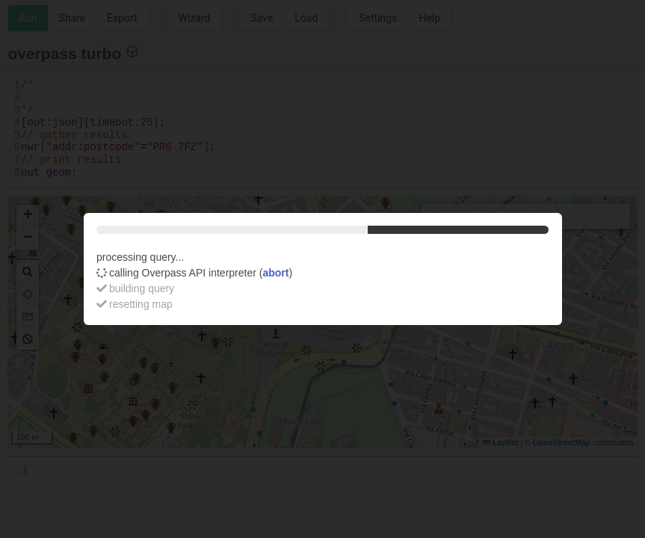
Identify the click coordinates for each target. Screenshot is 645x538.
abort (275, 273)
